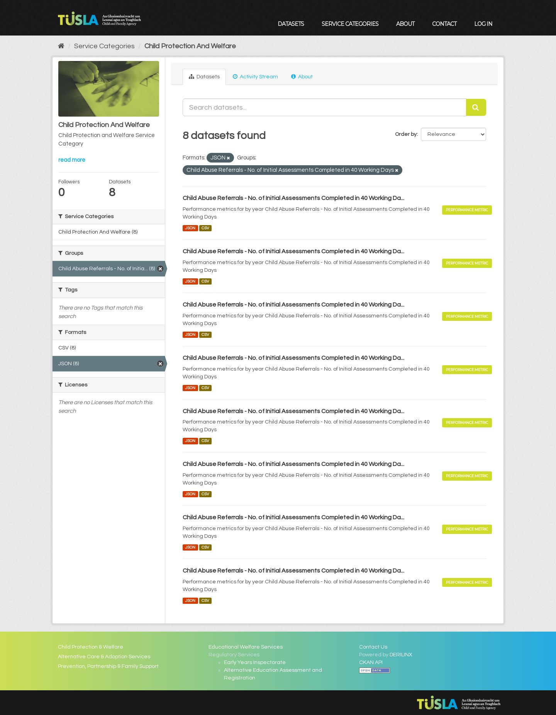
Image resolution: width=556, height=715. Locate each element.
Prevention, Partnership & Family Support (108, 666)
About (405, 23)
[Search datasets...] (324, 107)
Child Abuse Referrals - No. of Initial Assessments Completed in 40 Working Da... (293, 198)
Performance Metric (467, 210)
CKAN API (371, 662)
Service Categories (350, 23)
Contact (444, 23)
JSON (190, 228)
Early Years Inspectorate (255, 662)
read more (71, 160)
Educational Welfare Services (245, 647)
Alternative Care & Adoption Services (104, 656)
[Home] (61, 46)
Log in (483, 23)
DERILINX (401, 654)
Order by (406, 134)
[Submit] (476, 107)
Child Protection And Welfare (190, 46)
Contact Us (373, 647)
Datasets (291, 23)
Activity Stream (255, 77)
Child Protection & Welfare (90, 647)
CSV (205, 228)
